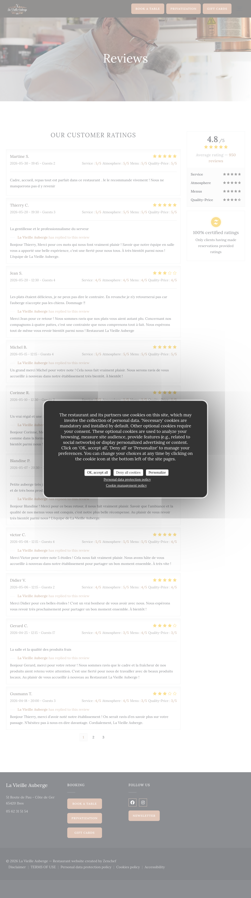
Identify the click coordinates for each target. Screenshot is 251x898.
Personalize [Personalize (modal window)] (157, 472)
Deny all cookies (128, 472)
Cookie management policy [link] (126, 485)
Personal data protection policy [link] (127, 479)
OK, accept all (97, 472)
